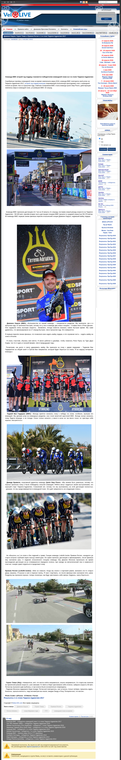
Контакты (64, 29)
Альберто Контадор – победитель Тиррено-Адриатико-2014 (27, 735)
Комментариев (73, 716)
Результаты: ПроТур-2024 (107, 276)
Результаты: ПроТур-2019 (107, 261)
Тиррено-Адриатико (74, 706)
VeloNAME (40, 33)
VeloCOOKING (87, 33)
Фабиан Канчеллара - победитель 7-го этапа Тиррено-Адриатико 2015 (30, 731)
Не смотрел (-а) (106, 145)
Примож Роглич (56, 706)
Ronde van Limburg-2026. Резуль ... (106, 206)
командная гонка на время (63, 711)
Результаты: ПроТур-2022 (107, 270)
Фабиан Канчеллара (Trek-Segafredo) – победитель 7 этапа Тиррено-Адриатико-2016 (35, 725)
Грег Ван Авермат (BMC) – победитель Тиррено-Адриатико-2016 (28, 723)
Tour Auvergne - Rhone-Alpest (107, 83)
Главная (9, 29)
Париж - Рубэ (107, 232)
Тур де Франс (107, 224)
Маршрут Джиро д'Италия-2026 (107, 77)
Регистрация (101, 21)
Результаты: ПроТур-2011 (107, 238)
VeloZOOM (64, 33)
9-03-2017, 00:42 (28, 39)
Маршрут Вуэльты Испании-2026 (107, 95)
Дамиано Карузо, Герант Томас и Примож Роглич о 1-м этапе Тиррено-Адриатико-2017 (35, 36)
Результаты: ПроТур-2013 (107, 244)
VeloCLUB (74, 33)
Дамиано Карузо (22, 706)
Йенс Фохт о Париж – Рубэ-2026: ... (104, 160)
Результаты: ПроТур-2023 (107, 273)
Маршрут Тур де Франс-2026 (107, 88)
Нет (102, 142)
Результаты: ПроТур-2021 (107, 267)
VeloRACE (18, 33)
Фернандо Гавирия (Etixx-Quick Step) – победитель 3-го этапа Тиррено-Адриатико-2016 (36, 727)
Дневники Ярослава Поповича (45, 29)
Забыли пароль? (110, 21)
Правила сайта (23, 29)
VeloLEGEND (52, 33)
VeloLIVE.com (17, 703)
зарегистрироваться (33, 747)
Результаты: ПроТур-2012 (107, 241)
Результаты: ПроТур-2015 (107, 250)
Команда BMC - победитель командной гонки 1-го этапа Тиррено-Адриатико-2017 (34, 721)
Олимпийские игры (80, 29)
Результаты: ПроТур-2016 (107, 253)
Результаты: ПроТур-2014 (107, 247)
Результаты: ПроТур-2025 (107, 280)
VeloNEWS (7, 33)
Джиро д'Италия (107, 221)
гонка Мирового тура (31, 711)
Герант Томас (39, 706)
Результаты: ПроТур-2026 (107, 283)
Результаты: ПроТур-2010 (107, 235)
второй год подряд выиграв (35, 83)
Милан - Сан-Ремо (107, 230)
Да (102, 139)
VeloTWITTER (100, 33)
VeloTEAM (29, 33)
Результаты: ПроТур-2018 (107, 259)
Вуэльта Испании (107, 227)
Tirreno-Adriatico (12, 711)
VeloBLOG (112, 33)
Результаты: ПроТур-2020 (107, 264)
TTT (46, 711)
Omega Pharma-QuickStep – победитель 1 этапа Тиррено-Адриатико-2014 (31, 739)
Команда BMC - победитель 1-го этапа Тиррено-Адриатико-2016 (28, 729)
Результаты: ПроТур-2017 (107, 256)
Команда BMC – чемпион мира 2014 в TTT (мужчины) (25, 733)
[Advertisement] (61, 58)
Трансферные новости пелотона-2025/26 (107, 124)
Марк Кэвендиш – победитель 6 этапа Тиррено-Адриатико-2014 (28, 737)
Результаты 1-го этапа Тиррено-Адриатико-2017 (24, 698)
